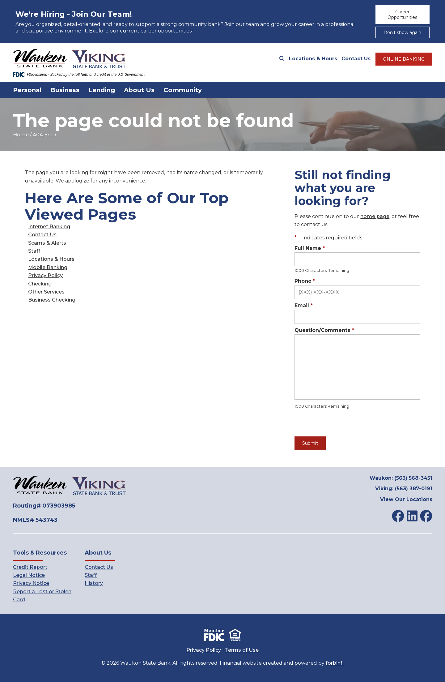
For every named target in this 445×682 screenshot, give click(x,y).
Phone (305, 281)
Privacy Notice (31, 583)
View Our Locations (406, 499)
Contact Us (356, 59)
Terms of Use (242, 650)
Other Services (46, 292)
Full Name (310, 248)
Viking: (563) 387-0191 (403, 488)
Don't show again (402, 32)
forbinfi (335, 663)
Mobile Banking (47, 267)
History (94, 583)
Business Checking (51, 300)
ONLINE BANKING (404, 59)
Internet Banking (49, 226)
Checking (40, 284)
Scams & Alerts (47, 243)
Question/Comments (324, 330)
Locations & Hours (313, 59)
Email (304, 305)
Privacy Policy (45, 275)
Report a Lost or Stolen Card (42, 596)
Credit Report (30, 567)
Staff (34, 251)
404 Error (45, 135)
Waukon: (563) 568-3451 (401, 478)
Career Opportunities (402, 14)
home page (374, 216)
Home (21, 135)
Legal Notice (29, 575)
